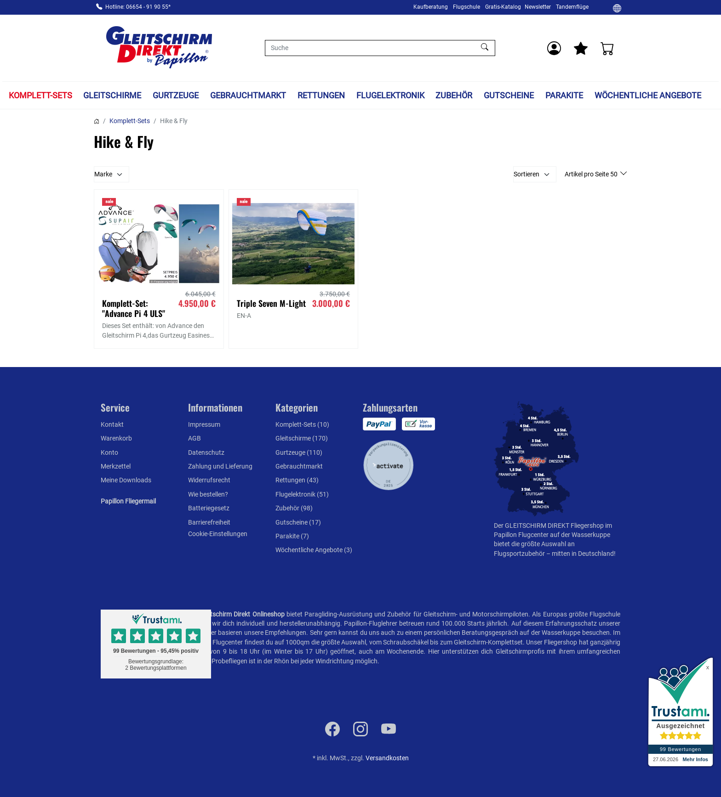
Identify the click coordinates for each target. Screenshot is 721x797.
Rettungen (321, 95)
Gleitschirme (112, 95)
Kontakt (112, 424)
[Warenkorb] (607, 48)
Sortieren (526, 174)
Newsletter (538, 7)
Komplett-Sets (40, 95)
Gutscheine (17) (298, 522)
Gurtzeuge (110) (298, 452)
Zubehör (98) (294, 508)
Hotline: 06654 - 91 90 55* (138, 7)
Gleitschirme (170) (301, 438)
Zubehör (453, 95)
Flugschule (466, 7)
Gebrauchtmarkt (248, 95)
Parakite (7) (292, 536)
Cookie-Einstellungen (217, 533)
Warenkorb (116, 438)
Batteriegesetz (208, 508)
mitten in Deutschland (583, 553)
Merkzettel (116, 466)
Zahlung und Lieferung (220, 466)
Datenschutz (206, 452)
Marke (103, 174)
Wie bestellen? (208, 494)
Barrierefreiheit (209, 522)
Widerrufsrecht (209, 480)
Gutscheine (509, 95)
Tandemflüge (572, 7)
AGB (194, 438)
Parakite (564, 95)
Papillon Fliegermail (128, 501)
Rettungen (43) (297, 480)
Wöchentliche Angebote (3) (313, 550)
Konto (109, 452)
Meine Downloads (126, 480)
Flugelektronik (390, 95)
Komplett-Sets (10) (302, 424)
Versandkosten (387, 758)
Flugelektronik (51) (302, 494)
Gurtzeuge (176, 95)
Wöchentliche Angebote (648, 95)
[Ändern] (617, 8)
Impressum (204, 424)
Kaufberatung (430, 7)
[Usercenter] (554, 48)
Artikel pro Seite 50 (592, 174)
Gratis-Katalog (503, 7)
